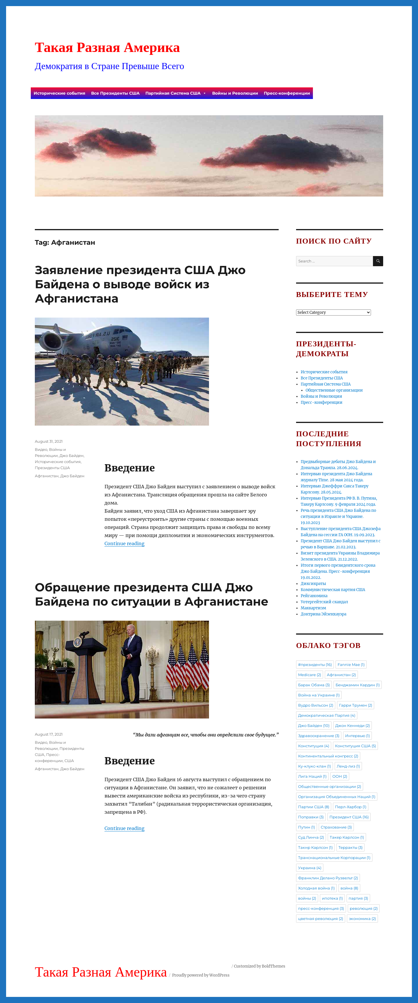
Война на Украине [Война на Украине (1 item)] (319, 695)
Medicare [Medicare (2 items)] (309, 674)
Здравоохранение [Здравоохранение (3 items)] (318, 735)
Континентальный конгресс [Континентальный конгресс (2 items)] (328, 756)
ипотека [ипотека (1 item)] (332, 898)
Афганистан (47, 475)
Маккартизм (313, 608)
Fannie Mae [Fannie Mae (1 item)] (351, 664)
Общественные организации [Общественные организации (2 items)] (329, 786)
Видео (41, 449)
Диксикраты (313, 583)
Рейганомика (314, 595)
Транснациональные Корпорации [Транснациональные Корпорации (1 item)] (334, 857)
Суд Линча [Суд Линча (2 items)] (311, 837)
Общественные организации (334, 390)
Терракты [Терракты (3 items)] (350, 847)
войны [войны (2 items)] (307, 898)
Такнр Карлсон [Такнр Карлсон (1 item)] (315, 847)
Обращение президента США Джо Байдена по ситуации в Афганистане (152, 594)
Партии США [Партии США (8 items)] (313, 806)
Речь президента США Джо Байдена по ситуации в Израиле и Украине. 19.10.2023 (338, 516)
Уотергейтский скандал (324, 601)
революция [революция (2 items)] (364, 908)
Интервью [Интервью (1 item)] (357, 735)
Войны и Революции (235, 93)
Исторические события (59, 93)
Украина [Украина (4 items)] (309, 867)
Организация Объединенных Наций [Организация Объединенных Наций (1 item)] (336, 796)
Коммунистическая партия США (333, 589)
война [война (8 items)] (349, 888)
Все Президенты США (115, 93)
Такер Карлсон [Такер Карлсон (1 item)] (347, 837)
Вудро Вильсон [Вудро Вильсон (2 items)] (315, 705)
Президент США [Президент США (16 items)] (349, 817)
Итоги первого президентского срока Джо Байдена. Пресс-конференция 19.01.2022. (338, 571)
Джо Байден (72, 455)
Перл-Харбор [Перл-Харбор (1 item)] (350, 806)
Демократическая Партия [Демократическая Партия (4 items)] (326, 715)
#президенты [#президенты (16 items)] (315, 664)
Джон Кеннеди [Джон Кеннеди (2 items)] (352, 725)
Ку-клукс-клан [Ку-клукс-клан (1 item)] (314, 766)
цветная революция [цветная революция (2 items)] (320, 918)
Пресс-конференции (287, 93)
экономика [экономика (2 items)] (362, 918)
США (69, 760)
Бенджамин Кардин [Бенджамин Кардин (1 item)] (358, 685)
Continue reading (125, 543)
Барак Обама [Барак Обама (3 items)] (314, 685)
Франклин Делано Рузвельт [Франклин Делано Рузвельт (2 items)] (328, 878)
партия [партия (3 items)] (358, 898)
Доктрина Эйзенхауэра (323, 614)
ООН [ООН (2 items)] (339, 776)
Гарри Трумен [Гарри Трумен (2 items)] (355, 705)
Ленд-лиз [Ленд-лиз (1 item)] (348, 766)
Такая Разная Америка (107, 47)
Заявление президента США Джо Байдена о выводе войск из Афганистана (140, 284)
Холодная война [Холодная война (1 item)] (316, 888)
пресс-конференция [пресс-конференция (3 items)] (321, 908)
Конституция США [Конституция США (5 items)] (355, 745)
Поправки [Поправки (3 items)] (311, 817)
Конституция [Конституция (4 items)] (313, 745)
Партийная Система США (175, 93)
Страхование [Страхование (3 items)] (336, 827)
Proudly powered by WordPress (201, 975)
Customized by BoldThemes (259, 966)
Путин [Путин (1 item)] (306, 827)
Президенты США (52, 467)
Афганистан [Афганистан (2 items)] (341, 674)
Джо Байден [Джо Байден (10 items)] (313, 725)
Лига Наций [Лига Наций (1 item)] (312, 776)
